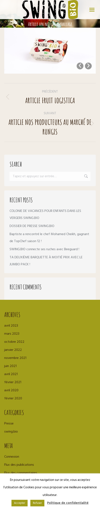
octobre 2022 (14, 341)
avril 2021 (11, 374)
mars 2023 (11, 333)
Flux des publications (19, 464)
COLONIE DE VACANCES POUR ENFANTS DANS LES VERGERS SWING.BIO (45, 214)
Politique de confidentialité (68, 503)
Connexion (11, 456)
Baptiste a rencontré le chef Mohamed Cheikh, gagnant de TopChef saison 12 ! (49, 237)
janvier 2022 (13, 350)
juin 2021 (10, 366)
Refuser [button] (37, 503)
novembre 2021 (15, 358)
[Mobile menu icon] (92, 9)
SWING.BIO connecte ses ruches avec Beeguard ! (44, 249)
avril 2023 (11, 325)
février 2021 (12, 382)
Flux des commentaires (20, 473)
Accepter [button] (19, 503)
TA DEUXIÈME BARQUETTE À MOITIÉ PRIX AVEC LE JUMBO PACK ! (46, 260)
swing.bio (11, 431)
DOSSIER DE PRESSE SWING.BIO (32, 226)
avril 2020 (11, 390)
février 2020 (13, 398)
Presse (9, 423)
